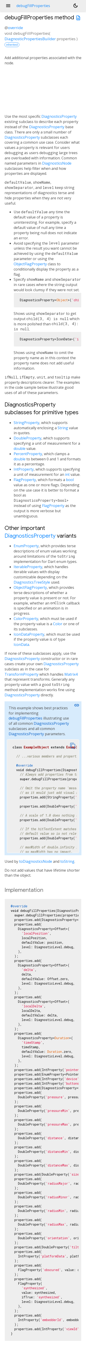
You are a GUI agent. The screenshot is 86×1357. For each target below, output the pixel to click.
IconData (21, 644)
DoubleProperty (27, 438)
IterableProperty (28, 566)
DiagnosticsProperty (59, 116)
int (67, 474)
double (19, 448)
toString (67, 861)
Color (57, 623)
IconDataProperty (29, 634)
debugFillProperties (25, 718)
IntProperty (24, 469)
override (15, 27)
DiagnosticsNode (56, 163)
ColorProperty (26, 618)
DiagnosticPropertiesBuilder (30, 38)
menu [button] (8, 5)
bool (70, 479)
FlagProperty (25, 479)
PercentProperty (28, 453)
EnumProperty (26, 545)
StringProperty (26, 422)
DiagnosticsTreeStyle (32, 582)
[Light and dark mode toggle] (75, 5)
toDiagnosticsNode (35, 861)
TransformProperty (21, 674)
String (63, 427)
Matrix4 (71, 674)
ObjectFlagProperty (30, 263)
